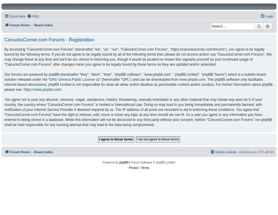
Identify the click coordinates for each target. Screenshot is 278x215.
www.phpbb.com (192, 79)
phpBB (123, 162)
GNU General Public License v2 (74, 79)
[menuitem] (33, 16)
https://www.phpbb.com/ (42, 90)
